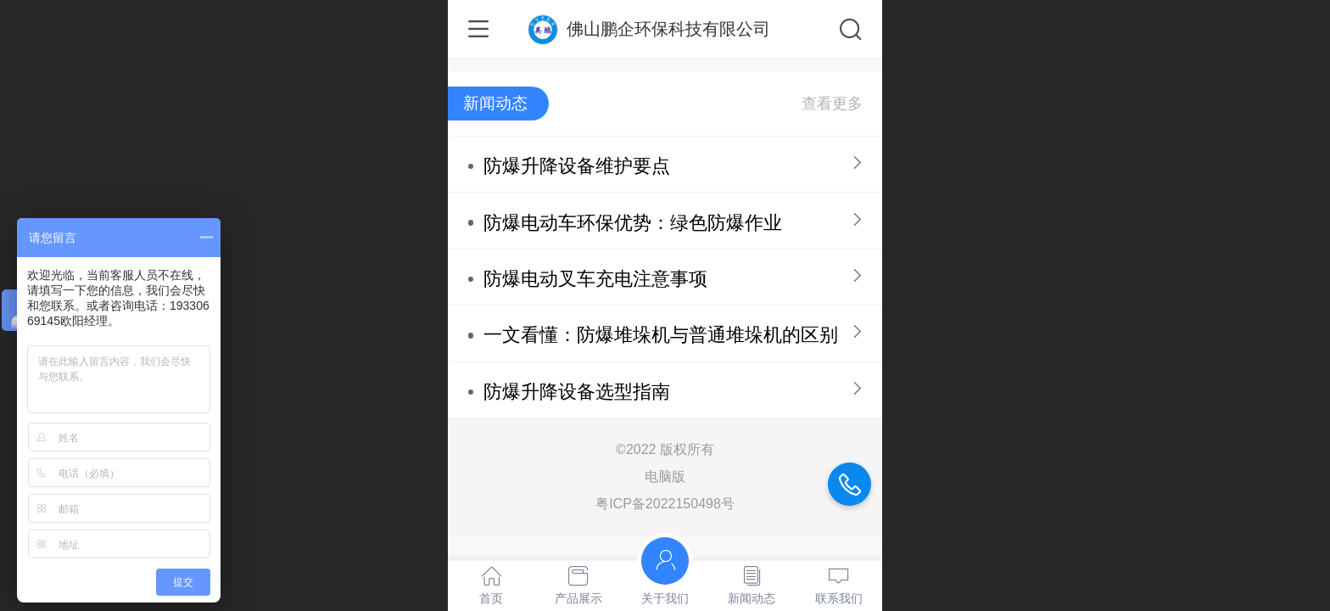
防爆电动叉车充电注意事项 (595, 278)
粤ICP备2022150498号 (665, 503)
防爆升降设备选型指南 (576, 391)
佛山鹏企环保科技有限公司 (668, 28)
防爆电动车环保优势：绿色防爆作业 (632, 222)
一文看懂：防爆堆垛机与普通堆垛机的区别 (660, 334)
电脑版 (665, 476)
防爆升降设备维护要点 (576, 166)
